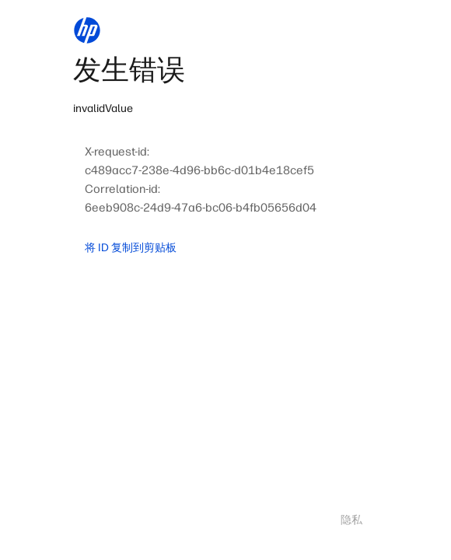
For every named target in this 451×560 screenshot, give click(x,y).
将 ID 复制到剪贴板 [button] (131, 247)
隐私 (351, 520)
